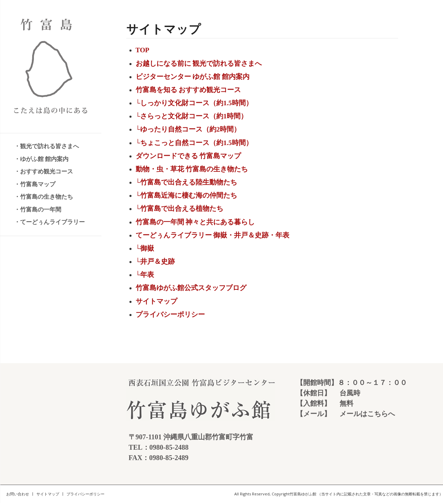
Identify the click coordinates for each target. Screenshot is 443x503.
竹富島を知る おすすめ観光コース (188, 89)
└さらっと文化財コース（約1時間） (192, 116)
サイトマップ (156, 301)
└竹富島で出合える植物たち (180, 208)
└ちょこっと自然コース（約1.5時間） (194, 142)
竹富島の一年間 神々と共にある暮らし (195, 222)
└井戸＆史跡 (155, 261)
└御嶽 (145, 248)
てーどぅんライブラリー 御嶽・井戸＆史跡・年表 (213, 235)
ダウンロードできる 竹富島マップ (188, 156)
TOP (143, 50)
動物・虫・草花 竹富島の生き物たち (192, 169)
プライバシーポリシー (170, 314)
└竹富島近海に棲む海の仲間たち (186, 195)
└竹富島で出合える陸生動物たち (186, 182)
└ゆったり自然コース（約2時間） (188, 129)
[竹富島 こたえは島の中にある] (51, 66)
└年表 (145, 274)
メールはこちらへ (367, 413)
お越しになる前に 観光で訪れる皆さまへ (199, 63)
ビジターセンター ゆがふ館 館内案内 (193, 76)
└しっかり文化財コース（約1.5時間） (194, 103)
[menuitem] (50, 146)
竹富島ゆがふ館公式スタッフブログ (191, 287)
